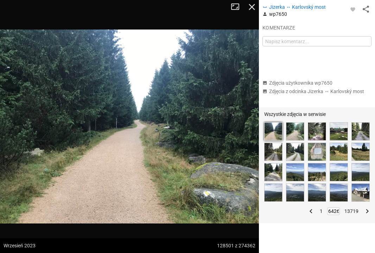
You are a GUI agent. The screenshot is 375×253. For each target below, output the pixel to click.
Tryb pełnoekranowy (238, 7)
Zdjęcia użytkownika (297, 83)
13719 (351, 211)
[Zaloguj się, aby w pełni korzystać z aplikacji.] (352, 9)
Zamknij (252, 7)
